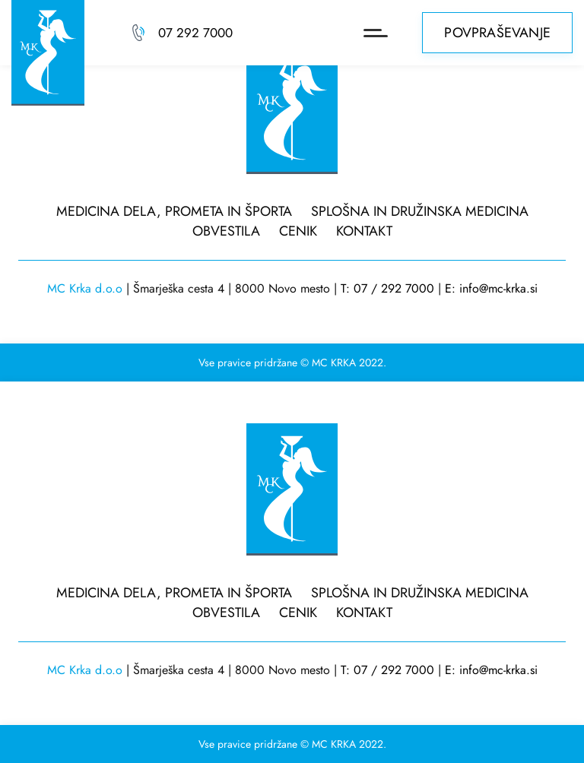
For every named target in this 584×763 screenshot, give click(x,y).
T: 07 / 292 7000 (387, 288)
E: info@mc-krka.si (491, 288)
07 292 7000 (195, 33)
